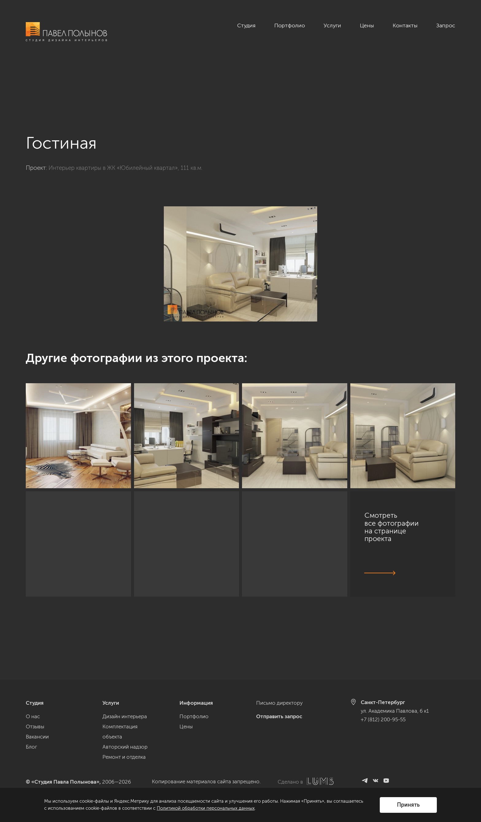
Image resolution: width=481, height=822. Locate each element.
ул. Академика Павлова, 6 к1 (395, 711)
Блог (31, 747)
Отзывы (35, 726)
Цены (367, 25)
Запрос (445, 25)
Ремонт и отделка (124, 757)
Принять (408, 804)
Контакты (405, 25)
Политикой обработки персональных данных (206, 808)
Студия (246, 25)
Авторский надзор (125, 747)
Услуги (332, 25)
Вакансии (37, 737)
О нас (33, 716)
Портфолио (289, 25)
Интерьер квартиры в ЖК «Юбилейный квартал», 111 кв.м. (125, 115)
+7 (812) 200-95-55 (383, 719)
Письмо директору (279, 703)
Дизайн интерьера (124, 716)
